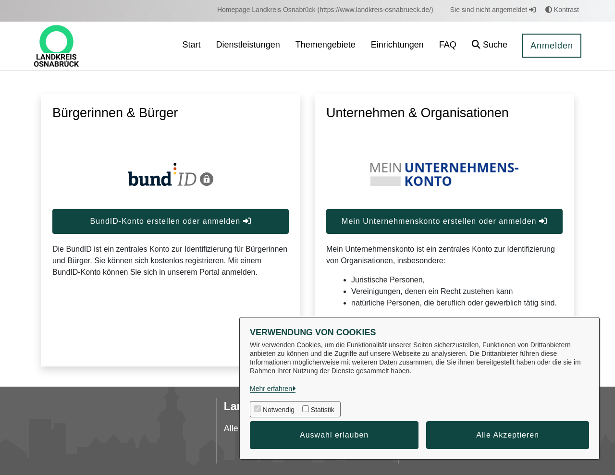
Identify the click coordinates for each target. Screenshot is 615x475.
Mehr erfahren (271, 388)
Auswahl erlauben (334, 435)
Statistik (322, 410)
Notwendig (279, 410)
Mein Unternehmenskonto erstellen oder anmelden (444, 221)
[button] (489, 46)
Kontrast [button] (562, 9)
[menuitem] (325, 10)
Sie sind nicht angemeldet (493, 9)
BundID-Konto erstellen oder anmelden (170, 221)
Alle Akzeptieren (507, 435)
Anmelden (551, 45)
